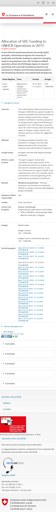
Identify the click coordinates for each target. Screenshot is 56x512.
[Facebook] (2, 326)
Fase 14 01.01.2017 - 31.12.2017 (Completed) (31, 263)
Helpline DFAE (8, 465)
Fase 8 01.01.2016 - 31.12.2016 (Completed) (31, 284)
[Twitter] (5, 326)
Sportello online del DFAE (14, 428)
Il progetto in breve (11, 93)
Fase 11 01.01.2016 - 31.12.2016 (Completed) (31, 271)
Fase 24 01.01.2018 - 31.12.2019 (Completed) (31, 239)
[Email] (16, 326)
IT (43, 3)
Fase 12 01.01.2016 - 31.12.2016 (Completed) (31, 267)
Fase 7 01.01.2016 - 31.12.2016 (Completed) (31, 288)
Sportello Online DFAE (11, 387)
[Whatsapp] (13, 326)
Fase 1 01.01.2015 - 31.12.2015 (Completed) (31, 310)
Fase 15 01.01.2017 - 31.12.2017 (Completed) (31, 258)
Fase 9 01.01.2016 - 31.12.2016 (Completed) (31, 280)
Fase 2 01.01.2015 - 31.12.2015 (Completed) (31, 305)
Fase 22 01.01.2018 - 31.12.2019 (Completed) (31, 243)
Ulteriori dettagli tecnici (13, 317)
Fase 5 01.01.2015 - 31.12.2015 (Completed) (31, 297)
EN (53, 3)
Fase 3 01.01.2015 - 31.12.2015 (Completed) (31, 301)
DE (38, 3)
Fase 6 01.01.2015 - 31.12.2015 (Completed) (31, 293)
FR (48, 3)
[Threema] (11, 326)
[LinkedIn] (8, 326)
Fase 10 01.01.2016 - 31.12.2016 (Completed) (31, 276)
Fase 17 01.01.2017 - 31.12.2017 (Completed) (31, 247)
